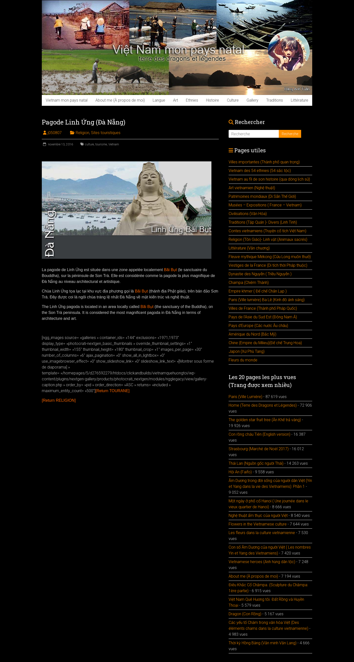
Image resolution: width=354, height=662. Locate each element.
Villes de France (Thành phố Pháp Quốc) (263, 308)
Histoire (212, 100)
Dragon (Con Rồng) (245, 614)
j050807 (55, 132)
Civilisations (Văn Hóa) (248, 213)
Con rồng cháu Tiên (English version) (259, 434)
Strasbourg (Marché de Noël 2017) (259, 448)
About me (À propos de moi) (120, 100)
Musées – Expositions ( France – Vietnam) (265, 205)
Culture (233, 100)
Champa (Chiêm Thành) (249, 282)
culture (89, 144)
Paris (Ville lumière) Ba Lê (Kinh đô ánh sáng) (267, 299)
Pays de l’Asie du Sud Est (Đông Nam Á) (263, 317)
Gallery (252, 100)
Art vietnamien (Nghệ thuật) (252, 187)
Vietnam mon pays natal (67, 100)
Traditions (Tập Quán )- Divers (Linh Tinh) (263, 222)
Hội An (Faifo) (240, 472)
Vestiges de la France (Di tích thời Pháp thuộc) (268, 265)
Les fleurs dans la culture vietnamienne (262, 532)
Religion (82, 132)
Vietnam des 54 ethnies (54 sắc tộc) (260, 170)
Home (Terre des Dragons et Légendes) (263, 405)
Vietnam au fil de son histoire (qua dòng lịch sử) (269, 179)
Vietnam (113, 144)
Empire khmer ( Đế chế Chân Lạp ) (258, 291)
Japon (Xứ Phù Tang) (247, 351)
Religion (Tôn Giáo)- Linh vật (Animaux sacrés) (268, 239)
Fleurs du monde (243, 360)
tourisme (101, 144)
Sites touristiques (105, 132)
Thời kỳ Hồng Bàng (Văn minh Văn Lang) (262, 643)
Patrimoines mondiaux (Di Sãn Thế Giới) (262, 196)
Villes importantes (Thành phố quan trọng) (264, 162)
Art (175, 100)
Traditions (274, 100)
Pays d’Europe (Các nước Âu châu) (258, 325)
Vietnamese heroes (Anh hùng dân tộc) (262, 561)
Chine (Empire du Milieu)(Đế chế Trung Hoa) (265, 342)
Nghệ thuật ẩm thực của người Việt (258, 515)
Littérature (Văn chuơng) (249, 248)
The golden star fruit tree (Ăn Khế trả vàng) (265, 419)
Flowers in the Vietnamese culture (258, 524)
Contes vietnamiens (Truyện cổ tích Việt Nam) (267, 231)
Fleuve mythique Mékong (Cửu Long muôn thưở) (270, 256)
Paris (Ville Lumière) (245, 396)
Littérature (299, 100)
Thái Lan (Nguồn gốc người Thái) (256, 463)
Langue (159, 100)
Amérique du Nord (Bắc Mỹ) (252, 334)
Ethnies (192, 100)
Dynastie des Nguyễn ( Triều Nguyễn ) (260, 274)
